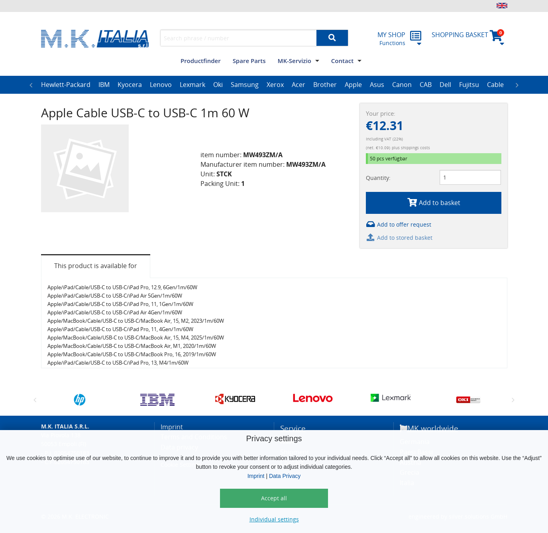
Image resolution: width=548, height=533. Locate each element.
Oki (218, 84)
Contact (342, 61)
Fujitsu (469, 84)
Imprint (256, 476)
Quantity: (378, 178)
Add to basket (433, 202)
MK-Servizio (294, 61)
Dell (445, 84)
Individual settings (274, 519)
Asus (377, 84)
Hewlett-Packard (65, 84)
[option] (65, 85)
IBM (104, 84)
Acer (298, 84)
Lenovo (161, 84)
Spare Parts (249, 61)
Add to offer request (398, 224)
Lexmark (192, 84)
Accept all (274, 498)
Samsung (245, 84)
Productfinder (201, 61)
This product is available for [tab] (95, 265)
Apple (353, 84)
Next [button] (517, 85)
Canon (402, 84)
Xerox (275, 84)
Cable (495, 84)
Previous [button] (31, 85)
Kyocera (130, 84)
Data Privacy (285, 476)
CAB (426, 84)
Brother (325, 84)
